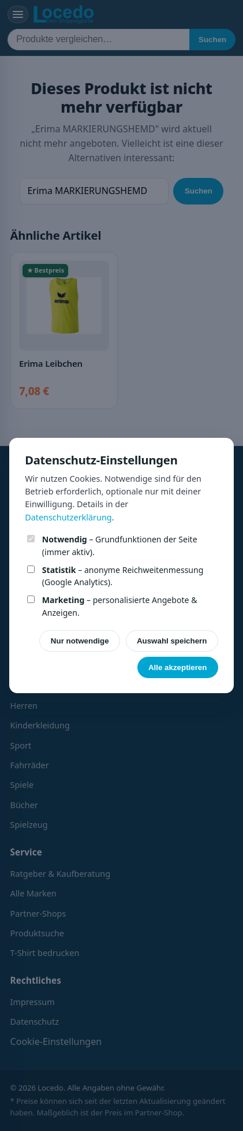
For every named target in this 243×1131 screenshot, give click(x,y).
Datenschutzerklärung (68, 517)
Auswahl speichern (172, 641)
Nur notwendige (80, 641)
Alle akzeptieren (177, 667)
